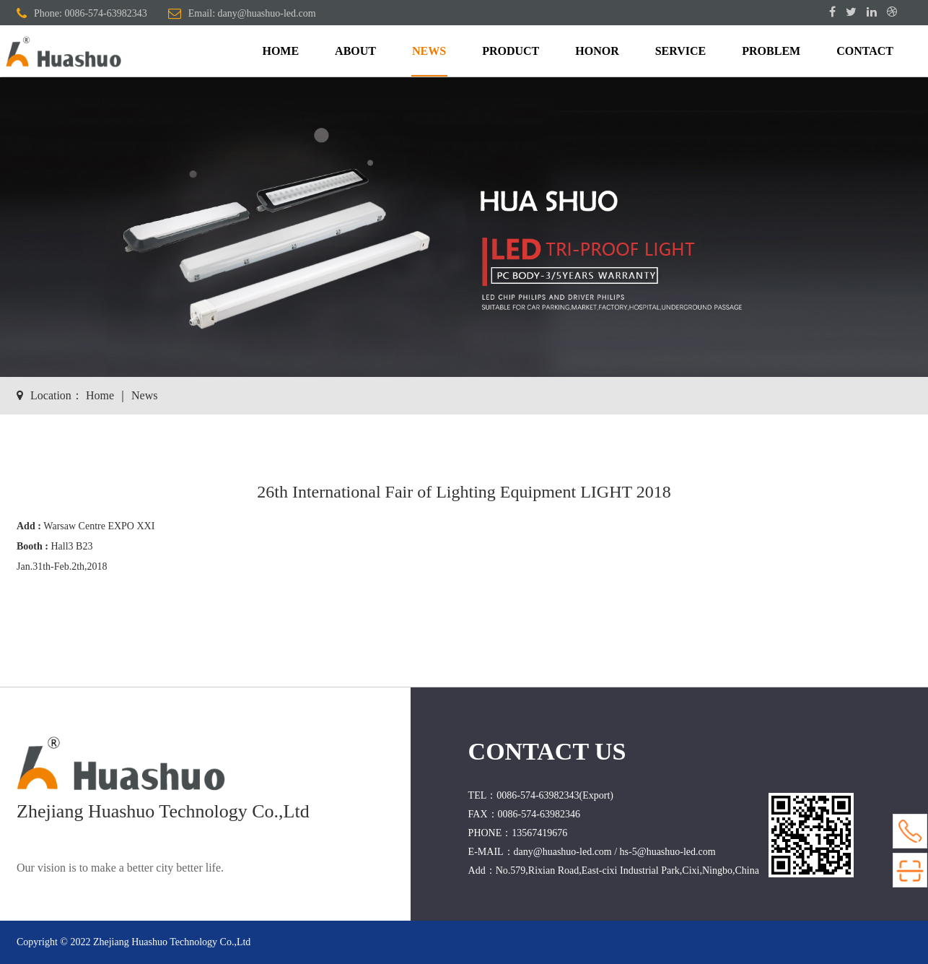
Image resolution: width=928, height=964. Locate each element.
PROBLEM (771, 51)
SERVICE (680, 51)
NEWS (429, 51)
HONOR (596, 51)
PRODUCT (510, 51)
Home (100, 395)
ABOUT (355, 51)
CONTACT (864, 51)
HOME (280, 51)
